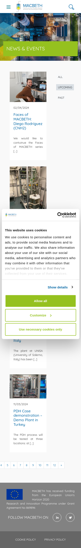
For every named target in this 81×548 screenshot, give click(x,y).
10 (40, 465)
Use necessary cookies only (40, 329)
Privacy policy (55, 539)
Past (61, 97)
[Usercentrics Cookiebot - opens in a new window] (57, 215)
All (60, 77)
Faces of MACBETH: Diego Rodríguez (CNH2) (27, 121)
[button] (71, 7)
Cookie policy (25, 539)
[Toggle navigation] (8, 7)
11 (47, 465)
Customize (40, 315)
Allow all (40, 301)
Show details (58, 287)
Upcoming (65, 87)
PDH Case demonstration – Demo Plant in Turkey (27, 418)
